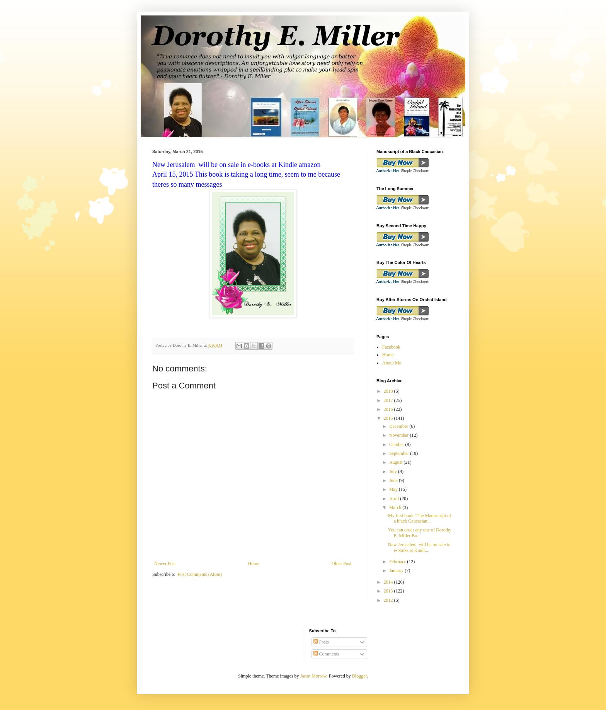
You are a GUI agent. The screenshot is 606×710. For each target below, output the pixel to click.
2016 (389, 409)
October (397, 444)
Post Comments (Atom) (200, 574)
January (397, 570)
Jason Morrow (313, 676)
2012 (389, 600)
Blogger (359, 676)
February (398, 561)
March (395, 507)
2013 (389, 591)
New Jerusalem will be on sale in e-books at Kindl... (419, 547)
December (399, 426)
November (399, 435)
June (394, 480)
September (399, 453)
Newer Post (165, 563)
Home (253, 563)
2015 (389, 418)
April (394, 498)
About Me (391, 363)
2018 (389, 391)
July (393, 471)
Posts (321, 642)
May (394, 489)
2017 (389, 400)
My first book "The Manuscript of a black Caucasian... (419, 518)
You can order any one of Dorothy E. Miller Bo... (419, 532)
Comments (326, 654)
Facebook (391, 347)
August (396, 462)
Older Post (341, 563)
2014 (389, 582)
